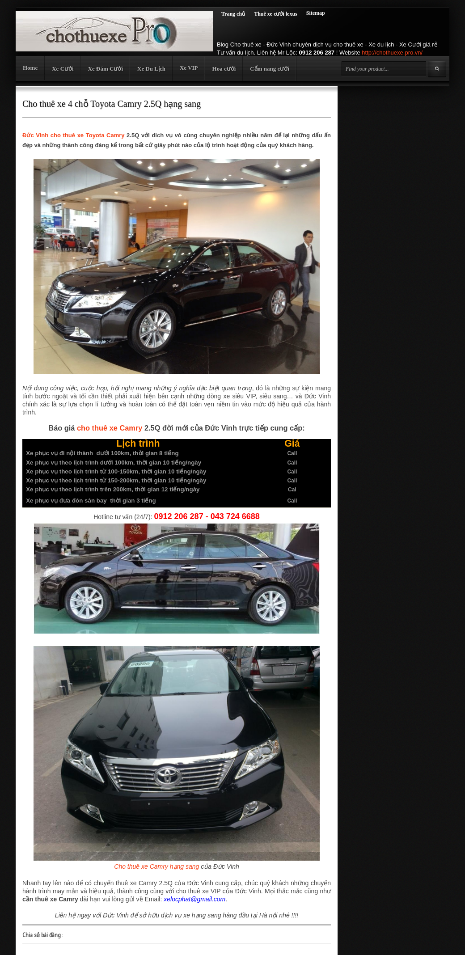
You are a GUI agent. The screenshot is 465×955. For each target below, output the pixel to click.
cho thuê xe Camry (109, 428)
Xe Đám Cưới (105, 68)
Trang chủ (233, 14)
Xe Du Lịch (151, 68)
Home (30, 67)
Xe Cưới (62, 68)
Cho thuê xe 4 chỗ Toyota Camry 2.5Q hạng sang (111, 104)
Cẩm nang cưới (269, 68)
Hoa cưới (224, 68)
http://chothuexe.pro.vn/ (392, 52)
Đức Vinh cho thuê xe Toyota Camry (73, 135)
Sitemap (315, 13)
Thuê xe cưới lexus (275, 14)
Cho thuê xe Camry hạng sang (156, 866)
